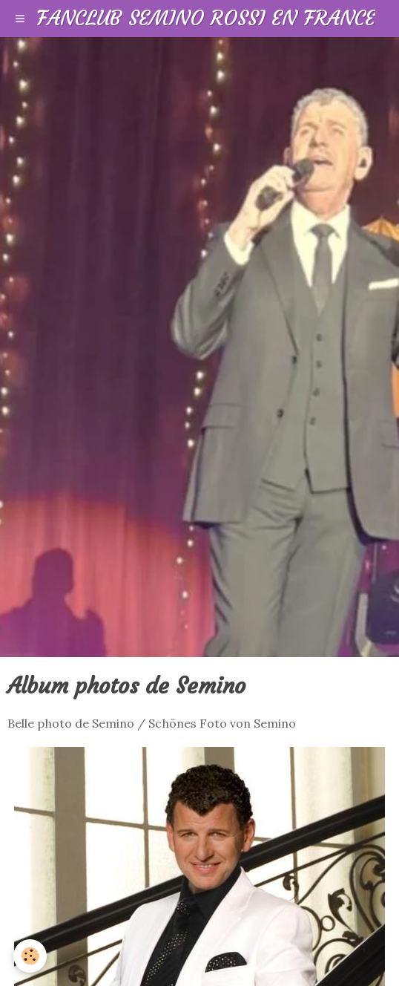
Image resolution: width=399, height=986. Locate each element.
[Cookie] (30, 956)
